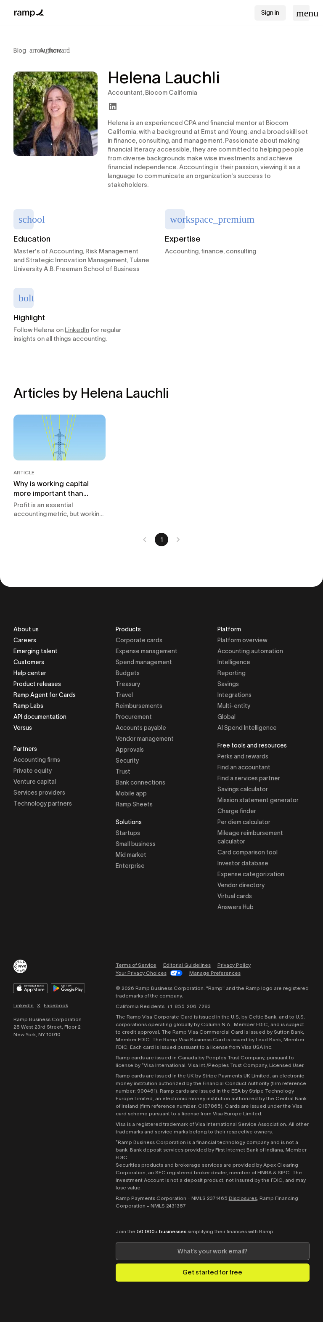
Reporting (231, 673)
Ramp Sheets (134, 804)
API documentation (39, 717)
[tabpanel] (161, 480)
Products (128, 630)
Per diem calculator (243, 822)
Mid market (131, 854)
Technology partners (42, 803)
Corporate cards (139, 640)
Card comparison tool (247, 852)
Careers (24, 640)
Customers (28, 662)
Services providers (39, 792)
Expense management (146, 651)
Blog (19, 50)
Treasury (128, 684)
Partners (25, 749)
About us (26, 629)
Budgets (128, 673)
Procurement (134, 716)
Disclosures (243, 1198)
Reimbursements (139, 705)
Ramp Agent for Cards (44, 695)
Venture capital (34, 781)
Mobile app (131, 793)
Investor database (242, 863)
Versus (22, 728)
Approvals (130, 749)
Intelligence (233, 662)
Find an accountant (243, 767)
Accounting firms (36, 759)
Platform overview (242, 640)
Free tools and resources (252, 746)
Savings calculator (242, 789)
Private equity (32, 770)
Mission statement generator (258, 800)
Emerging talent (35, 651)
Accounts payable (141, 727)
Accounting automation (250, 651)
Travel (124, 695)
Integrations (234, 695)
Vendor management (145, 738)
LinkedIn (77, 329)
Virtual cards (234, 896)
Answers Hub (235, 907)
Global (226, 716)
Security (127, 760)
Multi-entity (233, 705)
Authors (51, 50)
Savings (228, 684)
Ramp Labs (28, 706)
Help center (29, 673)
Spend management (144, 662)
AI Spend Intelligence (247, 727)
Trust (123, 771)
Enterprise (130, 865)
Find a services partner (248, 778)
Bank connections (140, 782)
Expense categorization (250, 874)
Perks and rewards (242, 756)
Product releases (37, 684)
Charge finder (236, 811)
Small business (136, 844)
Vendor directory (241, 885)
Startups (128, 833)
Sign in (270, 12)
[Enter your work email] (213, 1251)
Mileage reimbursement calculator (250, 837)
